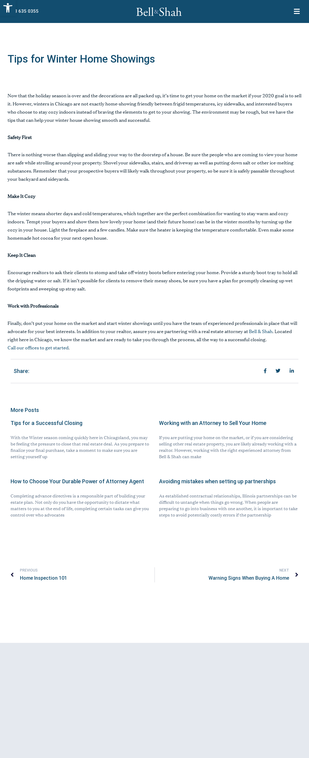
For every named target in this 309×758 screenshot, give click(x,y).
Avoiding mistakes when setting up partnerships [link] (217, 481)
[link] (8, 8)
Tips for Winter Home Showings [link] (81, 59)
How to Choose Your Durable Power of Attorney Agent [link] (77, 481)
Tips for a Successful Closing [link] (46, 423)
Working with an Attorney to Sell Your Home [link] (212, 423)
